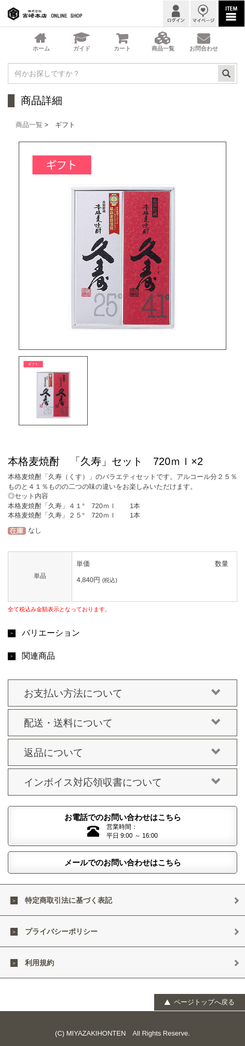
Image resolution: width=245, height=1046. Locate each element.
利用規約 (39, 963)
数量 (221, 564)
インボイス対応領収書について (122, 782)
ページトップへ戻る (199, 1002)
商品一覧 (29, 125)
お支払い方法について (122, 693)
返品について (122, 752)
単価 (83, 564)
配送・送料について (122, 723)
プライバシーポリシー (61, 931)
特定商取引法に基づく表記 (68, 900)
